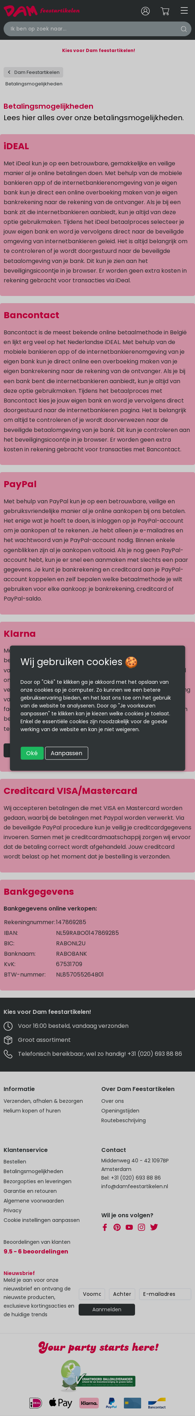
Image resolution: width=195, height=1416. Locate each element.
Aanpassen (66, 753)
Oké (32, 753)
